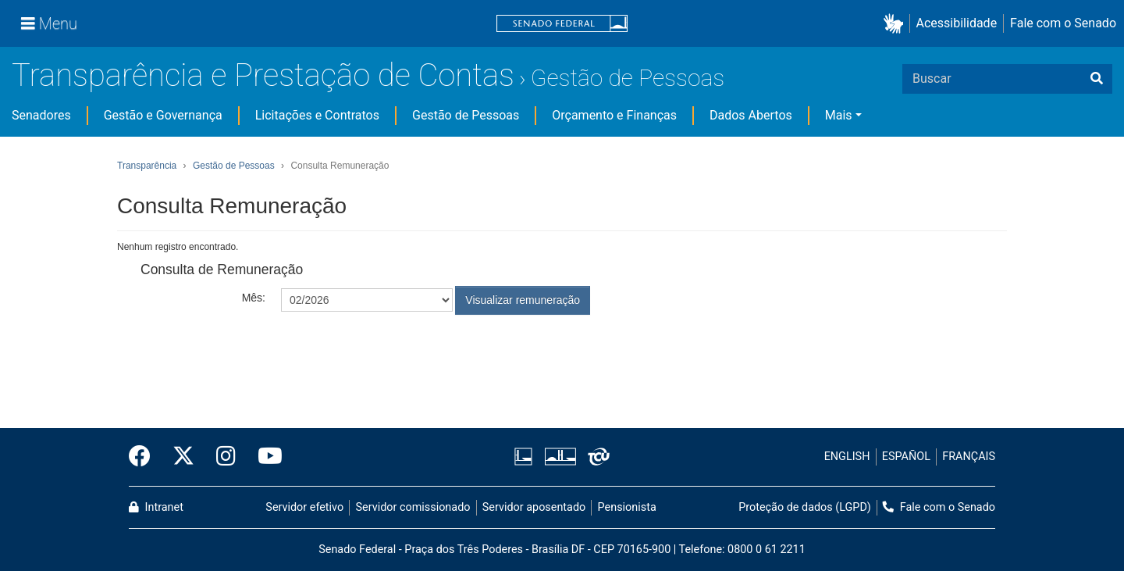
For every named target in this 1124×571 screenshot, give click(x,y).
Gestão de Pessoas (627, 77)
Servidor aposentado (533, 507)
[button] (896, 23)
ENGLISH (847, 456)
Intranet (156, 507)
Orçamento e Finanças (614, 115)
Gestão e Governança (163, 115)
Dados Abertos (751, 115)
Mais (838, 115)
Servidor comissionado (413, 507)
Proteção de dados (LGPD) (804, 507)
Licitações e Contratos (317, 115)
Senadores (41, 115)
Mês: (253, 297)
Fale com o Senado (1063, 23)
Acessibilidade (957, 23)
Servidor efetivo (304, 507)
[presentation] (399, 353)
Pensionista (627, 507)
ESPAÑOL (906, 456)
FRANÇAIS (968, 456)
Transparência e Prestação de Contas (263, 75)
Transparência (146, 165)
